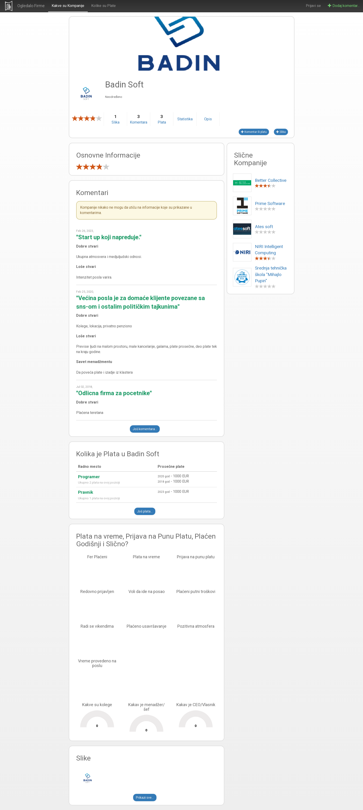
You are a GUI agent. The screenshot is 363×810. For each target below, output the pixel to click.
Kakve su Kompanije (68, 5)
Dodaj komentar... (344, 5)
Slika (281, 131)
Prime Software (270, 203)
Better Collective (270, 180)
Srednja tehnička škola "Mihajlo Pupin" (271, 274)
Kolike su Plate (103, 5)
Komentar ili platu (254, 131)
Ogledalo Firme (31, 5)
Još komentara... (145, 429)
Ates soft (264, 226)
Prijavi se (313, 5)
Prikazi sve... (145, 797)
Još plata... (145, 511)
